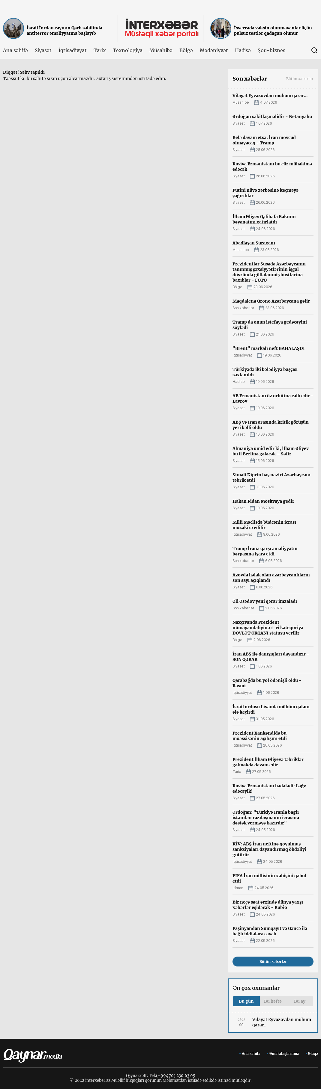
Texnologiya (127, 50)
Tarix (100, 50)
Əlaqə (313, 1053)
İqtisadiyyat (72, 50)
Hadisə (243, 50)
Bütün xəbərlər (300, 78)
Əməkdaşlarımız (284, 1053)
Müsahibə (161, 50)
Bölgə (186, 50)
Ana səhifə (15, 50)
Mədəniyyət (214, 50)
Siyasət (43, 50)
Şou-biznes (271, 50)
